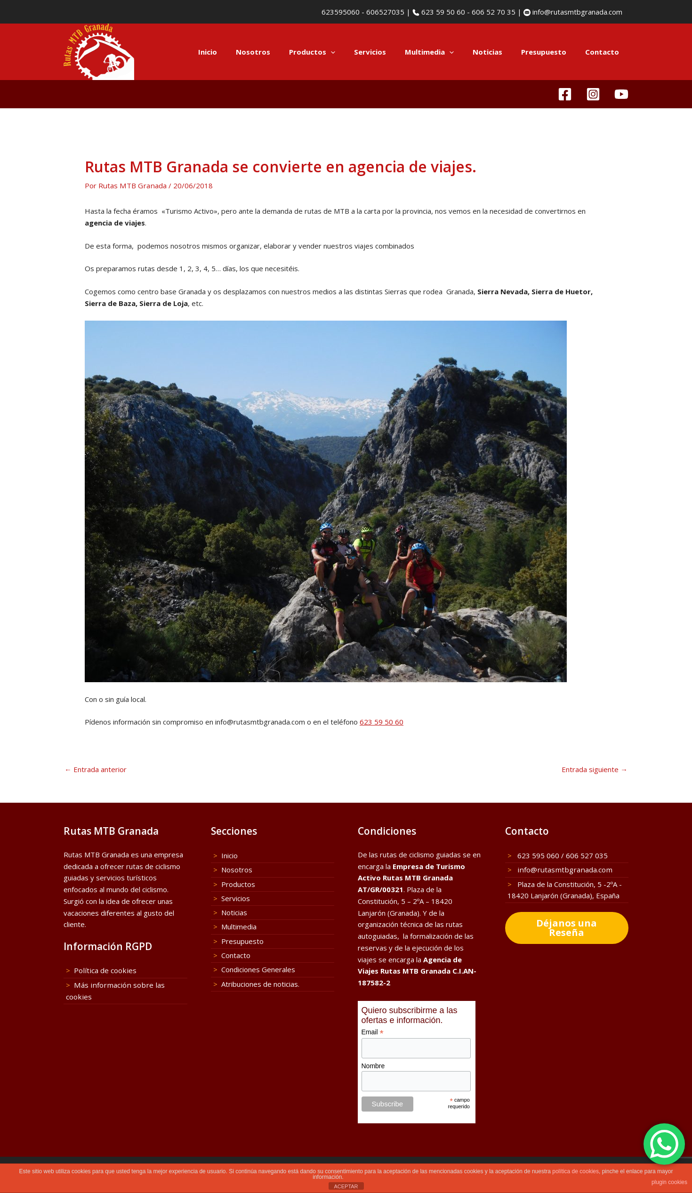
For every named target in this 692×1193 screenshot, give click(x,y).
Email (373, 1031)
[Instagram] (593, 94)
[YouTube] (621, 94)
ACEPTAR (346, 1186)
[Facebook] (565, 94)
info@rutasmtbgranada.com (576, 11)
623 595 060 (537, 855)
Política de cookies (104, 970)
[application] (356, 52)
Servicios (391, 51)
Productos (338, 52)
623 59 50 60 (442, 11)
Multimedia (445, 52)
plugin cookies (669, 1182)
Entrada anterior (95, 768)
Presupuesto (550, 51)
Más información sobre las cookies (129, 984)
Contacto (604, 51)
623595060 (340, 11)
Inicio (242, 51)
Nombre (373, 1065)
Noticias (499, 51)
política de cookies (575, 1171)
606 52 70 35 (493, 11)
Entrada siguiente (595, 768)
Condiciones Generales (258, 967)
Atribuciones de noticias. (260, 981)
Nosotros (283, 51)
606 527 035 (587, 855)
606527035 (385, 11)
